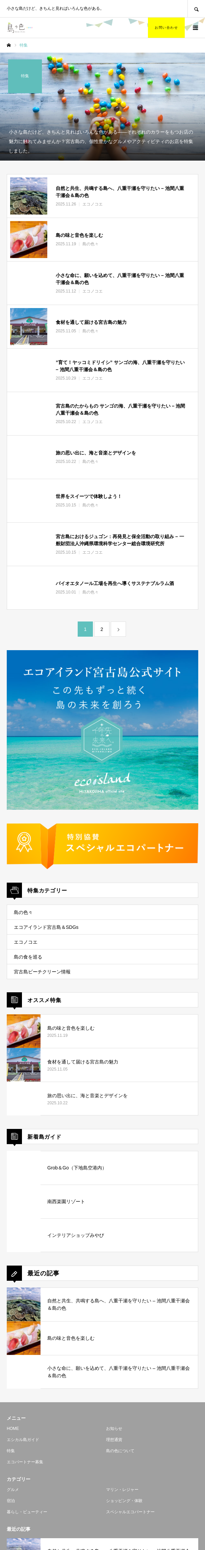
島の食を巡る (28, 957)
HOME (13, 1428)
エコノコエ (25, 942)
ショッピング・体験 (124, 1500)
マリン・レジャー (122, 1489)
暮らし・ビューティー (27, 1512)
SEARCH (196, 8)
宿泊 (11, 1500)
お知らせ (114, 1428)
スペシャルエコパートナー (130, 1512)
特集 (11, 1450)
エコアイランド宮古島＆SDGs (46, 927)
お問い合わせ (166, 27)
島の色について (120, 1450)
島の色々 (23, 912)
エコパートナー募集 (25, 1462)
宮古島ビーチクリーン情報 (42, 971)
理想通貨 (114, 1439)
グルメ (13, 1489)
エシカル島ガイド (23, 1439)
